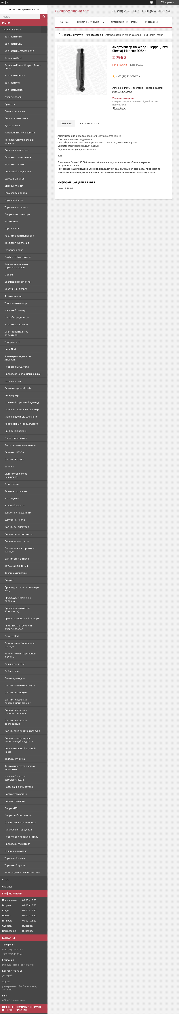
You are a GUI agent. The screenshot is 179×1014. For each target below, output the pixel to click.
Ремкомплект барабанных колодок (20, 644)
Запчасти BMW (13, 36)
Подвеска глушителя (17, 366)
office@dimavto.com (13, 1000)
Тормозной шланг (15, 858)
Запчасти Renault (15, 75)
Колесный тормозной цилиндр (22, 402)
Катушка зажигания (16, 565)
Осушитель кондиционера (20, 822)
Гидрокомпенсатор (16, 438)
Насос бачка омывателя (19, 786)
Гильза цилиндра (15, 678)
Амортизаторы (13, 97)
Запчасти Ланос (14, 89)
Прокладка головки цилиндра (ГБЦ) (22, 589)
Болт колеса (12, 484)
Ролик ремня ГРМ (14, 664)
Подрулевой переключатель (21, 836)
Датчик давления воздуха (20, 685)
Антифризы (11, 221)
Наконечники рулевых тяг (20, 132)
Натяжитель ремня (16, 794)
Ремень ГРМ (12, 636)
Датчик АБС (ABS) (14, 459)
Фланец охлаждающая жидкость (18, 358)
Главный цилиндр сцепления (21, 416)
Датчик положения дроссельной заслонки (18, 701)
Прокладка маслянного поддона (18, 599)
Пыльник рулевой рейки (19, 388)
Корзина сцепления (16, 573)
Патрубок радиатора (17, 317)
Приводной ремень (16, 431)
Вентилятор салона (16, 491)
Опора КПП (11, 808)
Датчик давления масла (19, 534)
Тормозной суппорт (16, 865)
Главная (64, 22)
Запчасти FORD (13, 43)
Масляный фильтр (15, 310)
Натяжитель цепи (15, 801)
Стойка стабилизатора (18, 257)
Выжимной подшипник (18, 512)
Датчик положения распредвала (16, 722)
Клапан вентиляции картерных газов (16, 266)
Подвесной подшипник (18, 171)
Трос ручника (12, 342)
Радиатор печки (14, 164)
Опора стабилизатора (18, 815)
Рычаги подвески (15, 111)
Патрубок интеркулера (18, 829)
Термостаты (12, 228)
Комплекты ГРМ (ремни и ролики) (19, 141)
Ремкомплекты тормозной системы (20, 655)
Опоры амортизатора (17, 214)
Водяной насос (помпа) (18, 281)
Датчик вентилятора (17, 526)
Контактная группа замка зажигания (20, 767)
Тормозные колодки (16, 207)
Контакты (151, 22)
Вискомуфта (12, 498)
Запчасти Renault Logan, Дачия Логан (23, 66)
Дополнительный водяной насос (20, 750)
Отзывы (7, 886)
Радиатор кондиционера (19, 235)
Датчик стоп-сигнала (17, 558)
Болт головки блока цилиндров (16, 475)
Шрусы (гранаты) (14, 178)
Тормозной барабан (16, 193)
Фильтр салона (13, 296)
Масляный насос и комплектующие (15, 778)
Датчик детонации (16, 692)
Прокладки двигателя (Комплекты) (17, 609)
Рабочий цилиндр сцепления (21, 423)
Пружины (10, 104)
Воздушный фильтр (16, 288)
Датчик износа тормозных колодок (20, 550)
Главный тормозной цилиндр (22, 409)
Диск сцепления (14, 185)
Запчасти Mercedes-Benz (19, 50)
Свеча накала (13, 381)
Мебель (9, 274)
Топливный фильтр (16, 303)
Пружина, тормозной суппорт (22, 618)
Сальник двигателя (16, 851)
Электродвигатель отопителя (22, 872)
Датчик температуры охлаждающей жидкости (19, 739)
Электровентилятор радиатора (16, 333)
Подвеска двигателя (16, 150)
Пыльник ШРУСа (14, 452)
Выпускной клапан (15, 519)
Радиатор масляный (16, 324)
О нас (5, 879)
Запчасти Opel (13, 58)
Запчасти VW (12, 82)
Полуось (9, 580)
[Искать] (43, 16)
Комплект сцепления (17, 242)
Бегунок (9, 466)
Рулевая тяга (12, 125)
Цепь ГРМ (10, 349)
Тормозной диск (14, 200)
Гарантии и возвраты (124, 22)
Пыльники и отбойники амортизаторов (18, 627)
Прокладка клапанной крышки (23, 373)
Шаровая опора (14, 250)
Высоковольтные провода (20, 445)
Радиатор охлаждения (18, 157)
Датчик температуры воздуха (22, 730)
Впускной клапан (14, 505)
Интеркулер (12, 395)
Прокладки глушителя (17, 843)
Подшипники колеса (16, 118)
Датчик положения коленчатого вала (16, 711)
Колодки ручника (15, 758)
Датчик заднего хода (17, 541)
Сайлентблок (12, 671)
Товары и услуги (11, 29)
